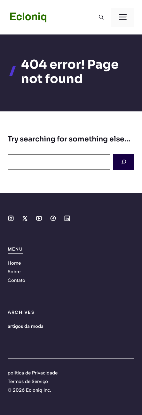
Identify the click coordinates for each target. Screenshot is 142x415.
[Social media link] (11, 218)
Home (14, 263)
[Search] (123, 162)
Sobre (14, 272)
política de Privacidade (33, 373)
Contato (16, 280)
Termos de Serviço (28, 381)
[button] (101, 17)
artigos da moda (25, 326)
